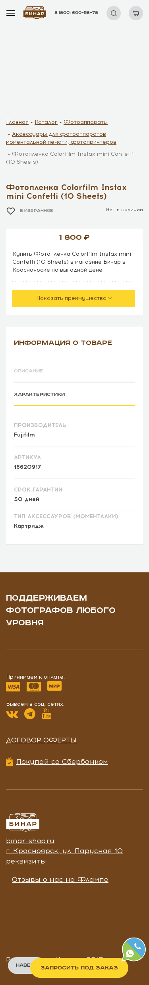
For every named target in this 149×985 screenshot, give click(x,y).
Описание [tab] (28, 371)
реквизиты (26, 861)
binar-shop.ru (30, 840)
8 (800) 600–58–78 (76, 12)
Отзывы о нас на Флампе (60, 879)
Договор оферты (41, 740)
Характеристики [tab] (39, 395)
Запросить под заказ (79, 968)
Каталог (46, 122)
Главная (17, 122)
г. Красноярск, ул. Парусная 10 (64, 850)
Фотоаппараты (86, 122)
